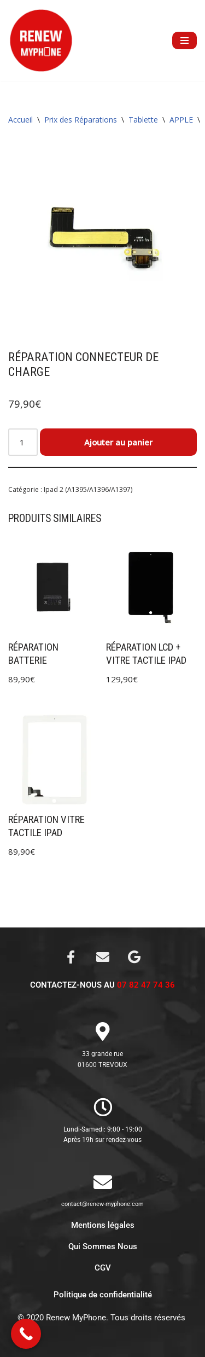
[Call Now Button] (26, 1334)
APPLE (181, 119)
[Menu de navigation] (184, 40)
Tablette (143, 119)
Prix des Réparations (80, 119)
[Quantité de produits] (23, 442)
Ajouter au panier (118, 442)
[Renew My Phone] (41, 40)
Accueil (20, 119)
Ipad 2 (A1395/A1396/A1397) (88, 489)
